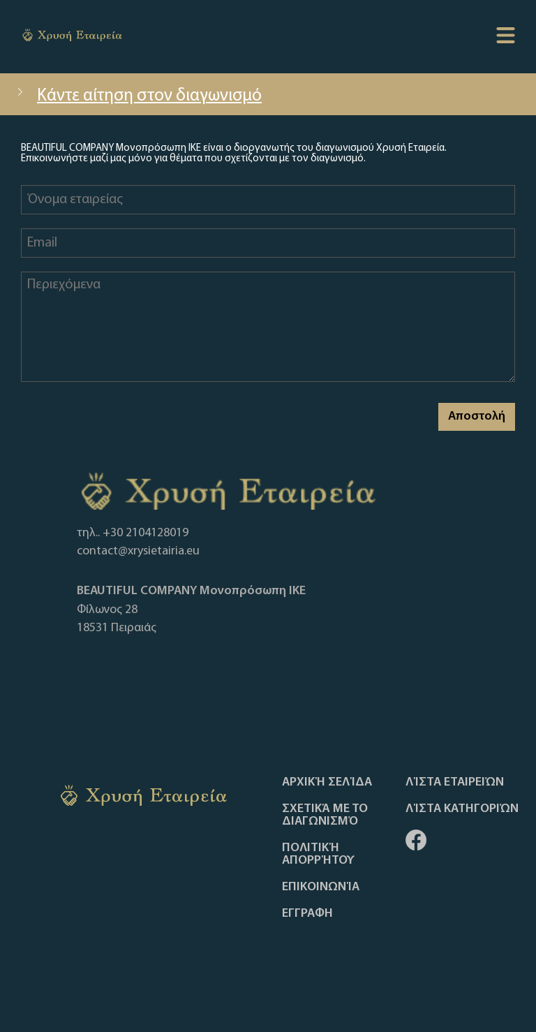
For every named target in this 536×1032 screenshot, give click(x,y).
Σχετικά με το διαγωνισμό (325, 815)
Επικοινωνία (320, 887)
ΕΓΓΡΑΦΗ (307, 914)
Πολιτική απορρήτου (318, 854)
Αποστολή (476, 416)
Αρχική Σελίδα (327, 782)
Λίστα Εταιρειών (454, 782)
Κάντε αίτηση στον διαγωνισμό (138, 96)
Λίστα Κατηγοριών (462, 809)
